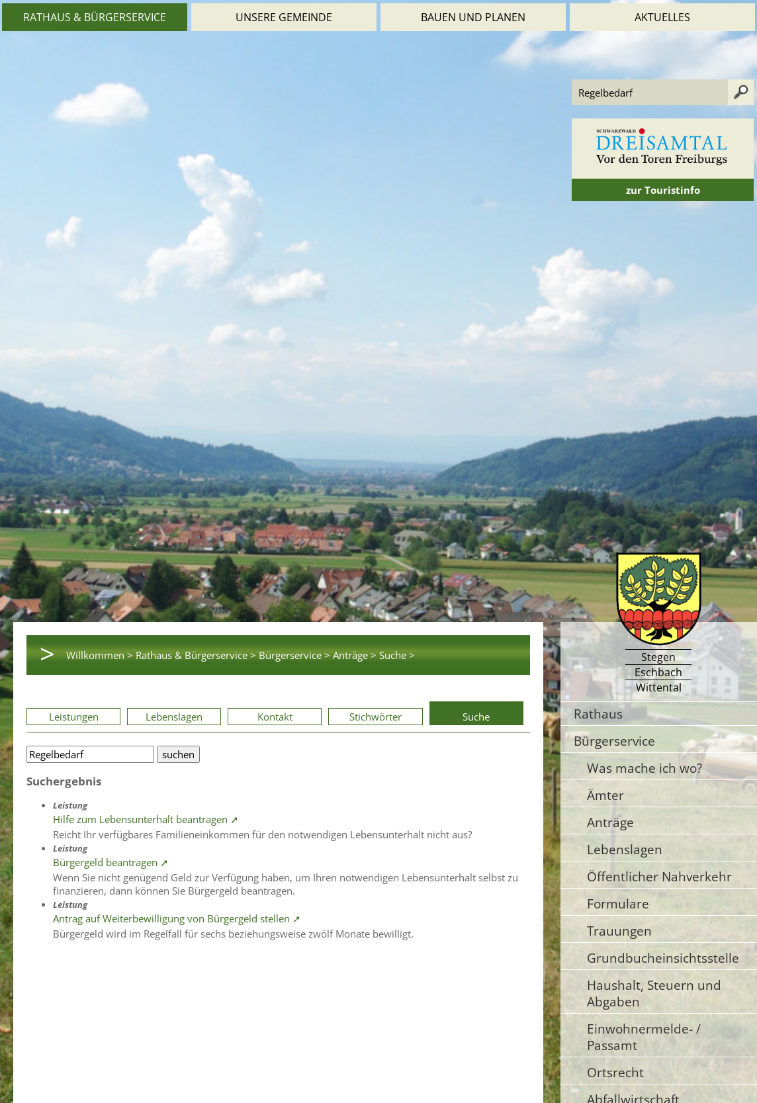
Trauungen (619, 930)
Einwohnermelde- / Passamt (644, 1036)
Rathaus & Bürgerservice (94, 17)
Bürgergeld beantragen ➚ (111, 862)
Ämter (605, 795)
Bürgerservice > (294, 655)
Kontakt (274, 716)
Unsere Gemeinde (284, 17)
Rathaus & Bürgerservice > (196, 655)
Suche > (397, 655)
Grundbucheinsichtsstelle (663, 957)
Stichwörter (375, 716)
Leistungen (74, 716)
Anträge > (355, 655)
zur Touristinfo (663, 190)
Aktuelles (662, 17)
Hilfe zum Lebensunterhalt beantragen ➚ (146, 819)
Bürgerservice (614, 740)
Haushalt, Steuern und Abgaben (654, 993)
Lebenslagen (174, 716)
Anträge (610, 822)
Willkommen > (99, 655)
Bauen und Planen (473, 17)
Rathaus (598, 713)
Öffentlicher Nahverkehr (659, 876)
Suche (476, 716)
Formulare (618, 903)
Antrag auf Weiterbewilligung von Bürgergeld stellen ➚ (177, 918)
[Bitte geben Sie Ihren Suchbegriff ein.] (90, 754)
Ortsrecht (615, 1072)
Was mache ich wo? (644, 768)
